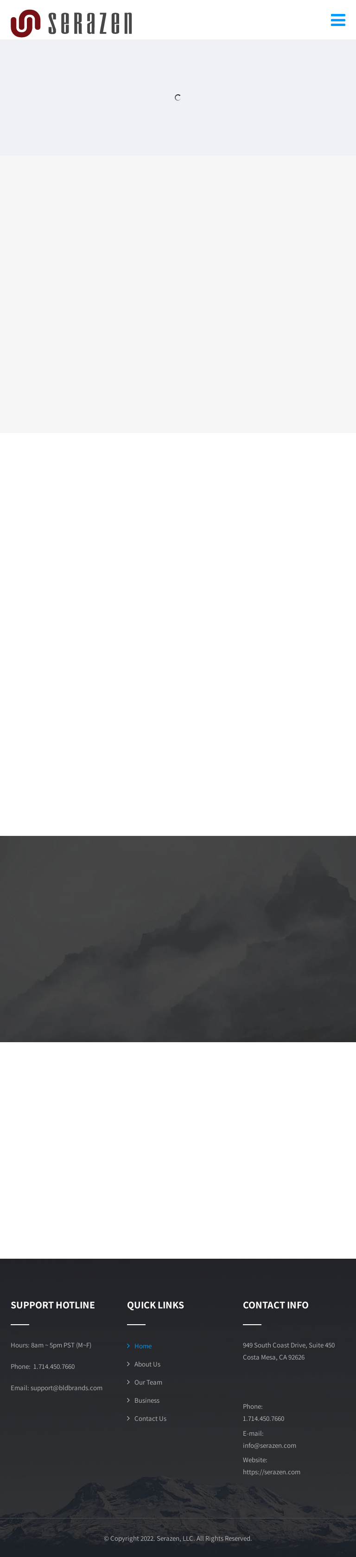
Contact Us (150, 1418)
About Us (147, 1364)
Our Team (148, 1382)
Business (146, 1400)
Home (143, 1345)
